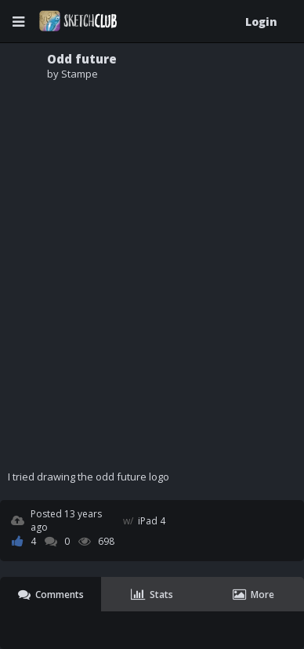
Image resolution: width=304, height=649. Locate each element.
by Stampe (72, 74)
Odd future (82, 59)
